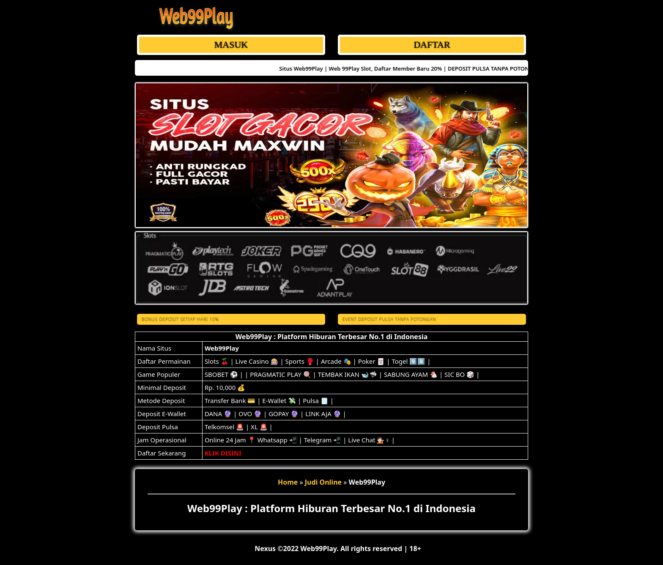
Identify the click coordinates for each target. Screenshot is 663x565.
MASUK (231, 44)
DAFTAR (432, 44)
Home (288, 482)
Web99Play (222, 348)
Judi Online (323, 482)
